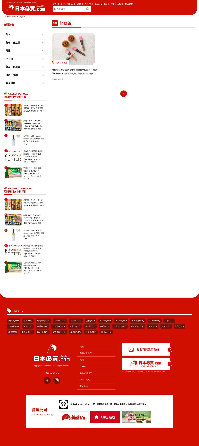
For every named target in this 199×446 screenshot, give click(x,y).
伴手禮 (88, 4)
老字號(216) (27, 332)
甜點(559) (28, 321)
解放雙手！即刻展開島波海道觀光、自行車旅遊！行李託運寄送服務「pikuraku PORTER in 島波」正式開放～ (33, 156)
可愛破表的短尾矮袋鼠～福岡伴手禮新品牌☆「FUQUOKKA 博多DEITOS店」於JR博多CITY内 (33, 173)
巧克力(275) (75, 326)
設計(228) (179, 326)
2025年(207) (42, 332)
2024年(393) (75, 321)
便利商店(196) (59, 332)
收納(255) (104, 326)
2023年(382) (121, 321)
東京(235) (152, 326)
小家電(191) (91, 332)
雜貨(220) (12, 332)
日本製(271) (90, 326)
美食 (55, 4)
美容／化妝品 (67, 4)
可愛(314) (28, 326)
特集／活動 (116, 4)
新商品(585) (13, 321)
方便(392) (90, 321)
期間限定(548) (43, 321)
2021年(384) (105, 321)
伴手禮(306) (42, 326)
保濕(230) (166, 326)
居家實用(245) (137, 326)
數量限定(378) (138, 321)
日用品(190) (106, 332)
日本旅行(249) (120, 326)
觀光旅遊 (129, 4)
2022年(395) (59, 321)
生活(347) (169, 321)
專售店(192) (75, 332)
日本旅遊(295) (59, 326)
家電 (79, 4)
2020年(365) (154, 321)
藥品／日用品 (101, 4)
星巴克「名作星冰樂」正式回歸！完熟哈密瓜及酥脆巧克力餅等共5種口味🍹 (33, 108)
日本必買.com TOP (11, 17)
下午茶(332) (13, 326)
